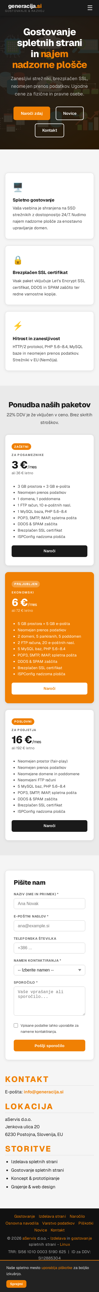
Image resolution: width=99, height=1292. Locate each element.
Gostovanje (24, 1216)
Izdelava (58, 1238)
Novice (70, 113)
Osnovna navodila (22, 1223)
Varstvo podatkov (58, 1223)
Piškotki (85, 1223)
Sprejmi (16, 1284)
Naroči (49, 551)
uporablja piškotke (56, 1267)
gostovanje (81, 1238)
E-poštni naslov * (31, 916)
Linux (65, 1244)
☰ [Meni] (90, 7)
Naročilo (77, 1216)
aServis (29, 1238)
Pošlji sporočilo (49, 1045)
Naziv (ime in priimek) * (36, 894)
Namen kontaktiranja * (37, 960)
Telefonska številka (35, 938)
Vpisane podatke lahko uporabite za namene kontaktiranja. (49, 1028)
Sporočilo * (25, 982)
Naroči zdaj (32, 113)
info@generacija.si (44, 1092)
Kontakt (49, 130)
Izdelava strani (52, 1216)
